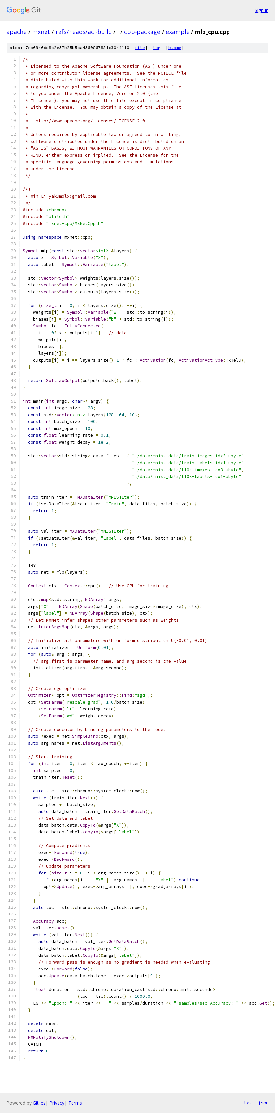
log (157, 47)
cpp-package (142, 31)
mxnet (41, 31)
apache (17, 31)
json (263, 1103)
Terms (75, 1103)
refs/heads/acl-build (84, 31)
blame (174, 47)
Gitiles (39, 1103)
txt (248, 1103)
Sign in (261, 10)
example (178, 31)
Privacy (56, 1103)
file (140, 47)
